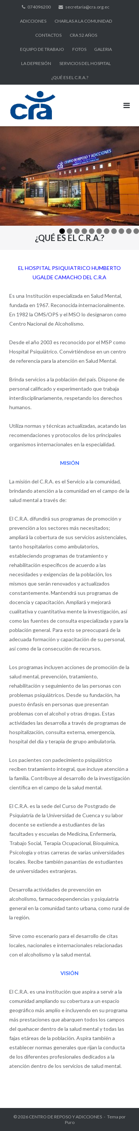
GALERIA (103, 49)
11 (136, 231)
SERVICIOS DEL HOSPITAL (85, 63)
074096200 (39, 7)
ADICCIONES (33, 21)
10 (129, 231)
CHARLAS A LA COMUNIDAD (83, 21)
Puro (70, 1122)
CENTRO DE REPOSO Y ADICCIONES (65, 1116)
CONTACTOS (48, 35)
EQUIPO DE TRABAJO (42, 49)
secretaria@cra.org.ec (87, 7)
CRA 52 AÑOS (83, 35)
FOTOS (79, 49)
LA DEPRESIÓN (36, 63)
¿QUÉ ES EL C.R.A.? (69, 77)
